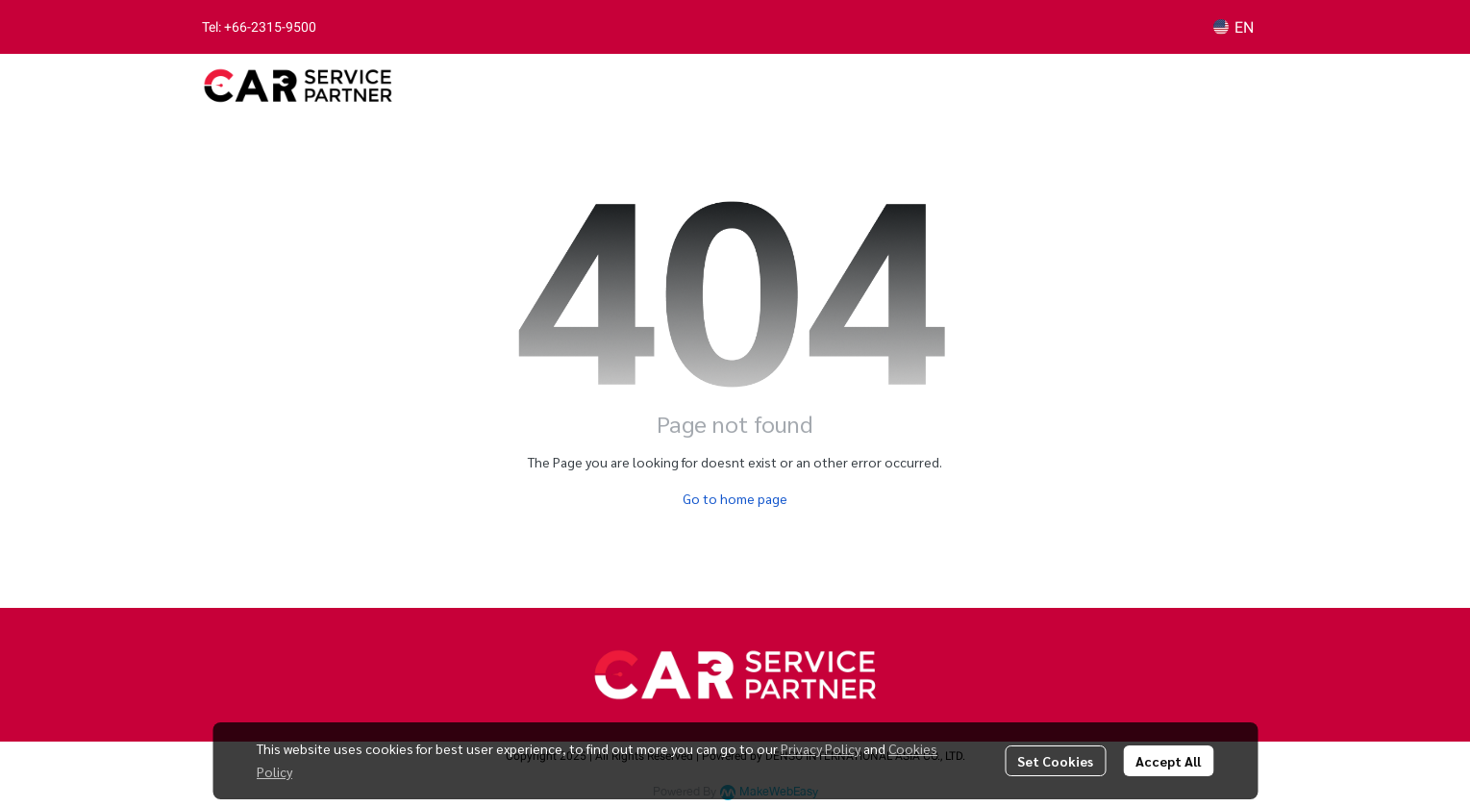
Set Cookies (1055, 760)
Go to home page (735, 498)
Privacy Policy (820, 748)
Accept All (1168, 760)
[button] (1233, 27)
